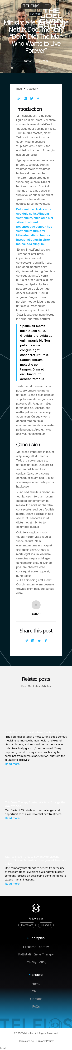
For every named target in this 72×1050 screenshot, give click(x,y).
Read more (12, 764)
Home (36, 984)
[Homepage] (31, 6)
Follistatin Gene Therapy (36, 954)
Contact (36, 999)
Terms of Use (26, 1041)
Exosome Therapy (36, 947)
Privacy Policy (36, 962)
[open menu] (47, 6)
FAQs (36, 1006)
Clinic (36, 991)
